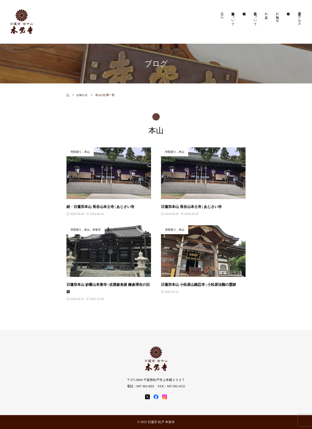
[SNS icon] (147, 396)
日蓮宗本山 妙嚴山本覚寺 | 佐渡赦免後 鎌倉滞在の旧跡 (108, 288)
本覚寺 (96, 229)
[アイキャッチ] (108, 173)
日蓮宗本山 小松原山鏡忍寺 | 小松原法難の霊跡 (198, 285)
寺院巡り (76, 151)
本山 (87, 151)
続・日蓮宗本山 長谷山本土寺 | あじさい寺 (100, 207)
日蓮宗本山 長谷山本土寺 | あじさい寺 (191, 207)
